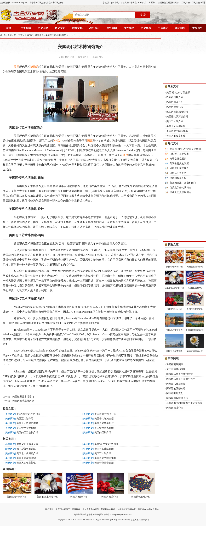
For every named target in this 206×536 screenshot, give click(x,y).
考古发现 (129, 28)
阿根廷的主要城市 (179, 154)
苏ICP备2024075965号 (120, 519)
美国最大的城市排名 (27, 423)
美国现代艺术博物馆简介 (56, 35)
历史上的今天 (198, 2)
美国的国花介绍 (109, 485)
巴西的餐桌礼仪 (174, 107)
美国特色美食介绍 (26, 428)
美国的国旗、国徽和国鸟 (183, 182)
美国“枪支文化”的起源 (28, 414)
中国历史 (163, 28)
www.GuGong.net (84, 519)
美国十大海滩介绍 (104, 418)
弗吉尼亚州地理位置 (27, 444)
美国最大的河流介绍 (105, 414)
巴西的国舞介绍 (174, 97)
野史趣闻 (111, 28)
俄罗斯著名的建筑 (26, 449)
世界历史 (197, 28)
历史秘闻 (26, 28)
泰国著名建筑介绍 (104, 449)
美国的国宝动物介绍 (27, 432)
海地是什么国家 (178, 158)
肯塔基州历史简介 (179, 168)
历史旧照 (180, 28)
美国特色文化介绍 (140, 485)
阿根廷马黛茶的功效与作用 (180, 379)
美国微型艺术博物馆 (23, 396)
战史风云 (94, 28)
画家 (90, 140)
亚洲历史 (88, 449)
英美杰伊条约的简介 (180, 187)
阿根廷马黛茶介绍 (176, 383)
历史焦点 (146, 28)
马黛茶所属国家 (174, 364)
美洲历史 (39, 35)
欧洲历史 (10, 449)
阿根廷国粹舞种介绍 (177, 398)
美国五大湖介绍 (24, 418)
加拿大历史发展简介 (180, 192)
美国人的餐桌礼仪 (104, 423)
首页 (8, 28)
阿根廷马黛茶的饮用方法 (179, 374)
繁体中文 (115, 2)
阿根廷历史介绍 (178, 173)
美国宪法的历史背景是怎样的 (185, 149)
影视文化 (77, 28)
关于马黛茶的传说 (176, 369)
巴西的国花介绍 (174, 102)
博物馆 (34, 66)
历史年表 (186, 2)
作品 (57, 140)
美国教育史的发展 (179, 163)
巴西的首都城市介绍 (177, 111)
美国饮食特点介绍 (104, 428)
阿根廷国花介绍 (174, 407)
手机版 (106, 2)
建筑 (125, 155)
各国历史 (10, 444)
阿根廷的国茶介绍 (176, 388)
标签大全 (125, 2)
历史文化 (60, 28)
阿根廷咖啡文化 (174, 393)
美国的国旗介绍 (102, 432)
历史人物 (43, 28)
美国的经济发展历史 (23, 400)
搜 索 (143, 14)
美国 (16, 66)
